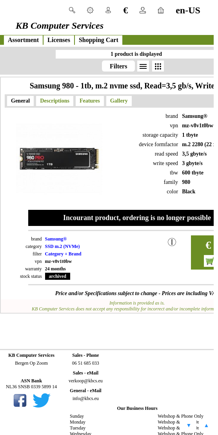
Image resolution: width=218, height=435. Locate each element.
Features (90, 101)
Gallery (119, 101)
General (20, 101)
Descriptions (54, 101)
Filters (118, 66)
